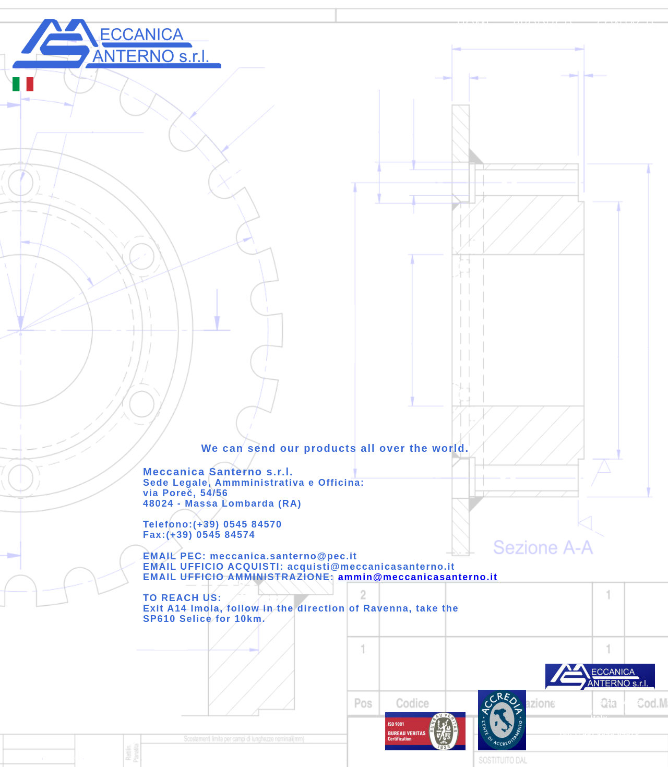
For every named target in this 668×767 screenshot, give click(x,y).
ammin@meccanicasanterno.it (418, 577)
